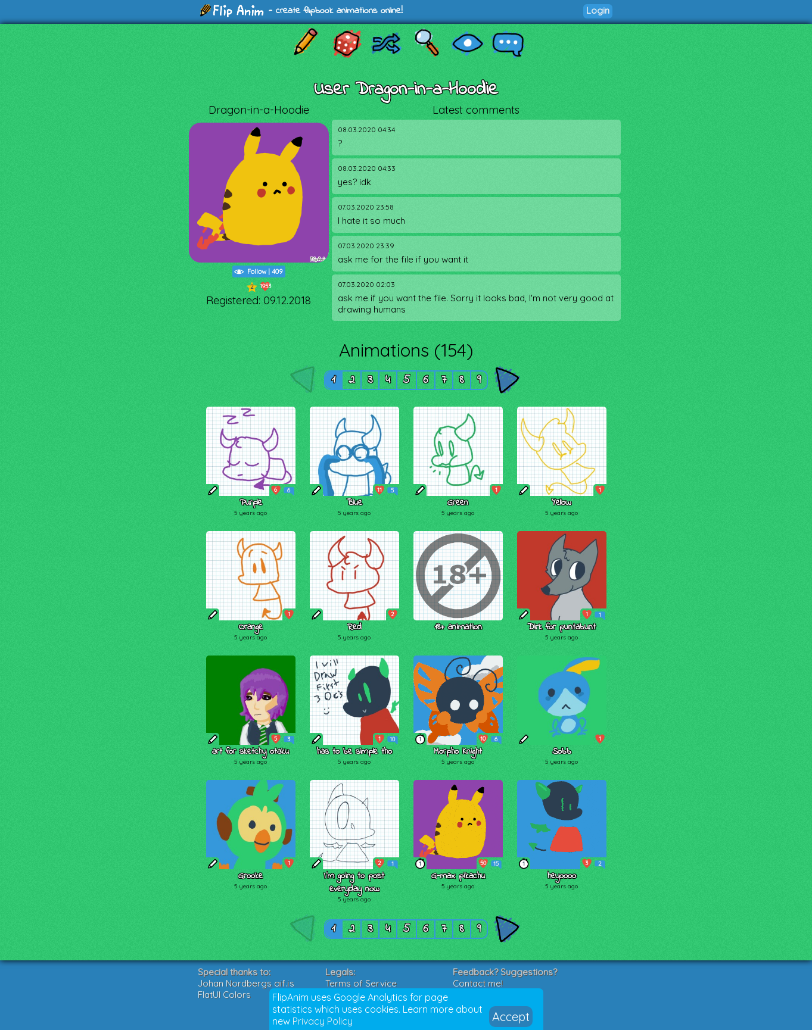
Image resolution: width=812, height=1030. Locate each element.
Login (597, 10)
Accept (511, 1016)
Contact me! (478, 983)
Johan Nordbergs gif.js (246, 983)
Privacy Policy (323, 1021)
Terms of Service (361, 983)
